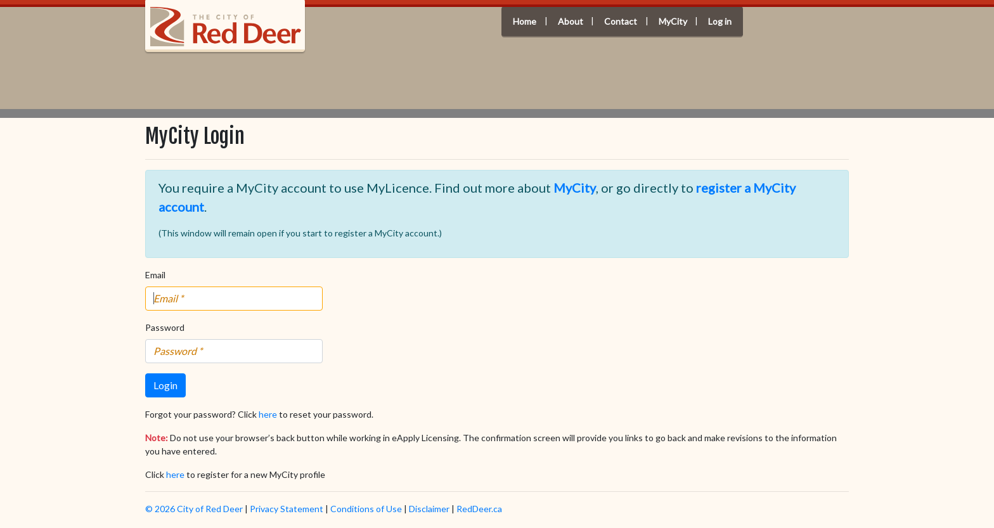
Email (155, 274)
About (570, 21)
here (268, 414)
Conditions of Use (366, 508)
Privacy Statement (286, 508)
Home (524, 21)
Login (165, 385)
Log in (720, 21)
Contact (620, 21)
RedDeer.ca (479, 508)
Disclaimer (429, 508)
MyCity (673, 21)
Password (164, 327)
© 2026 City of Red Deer (194, 508)
